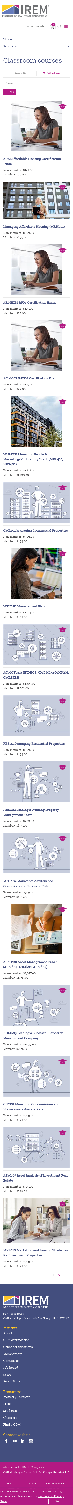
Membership (12, 1354)
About (7, 1333)
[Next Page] (66, 1275)
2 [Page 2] (59, 1275)
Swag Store (11, 1381)
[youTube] (14, 1441)
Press (7, 1403)
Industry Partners (16, 1397)
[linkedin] (23, 1441)
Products (10, 46)
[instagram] (31, 1441)
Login (29, 26)
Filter (9, 92)
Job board (10, 1367)
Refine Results (54, 73)
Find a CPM (12, 1424)
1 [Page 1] (53, 1275)
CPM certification (16, 1340)
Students (10, 1410)
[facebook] (6, 1441)
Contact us (11, 1360)
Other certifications (18, 1347)
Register (41, 26)
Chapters (10, 1417)
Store (7, 1374)
